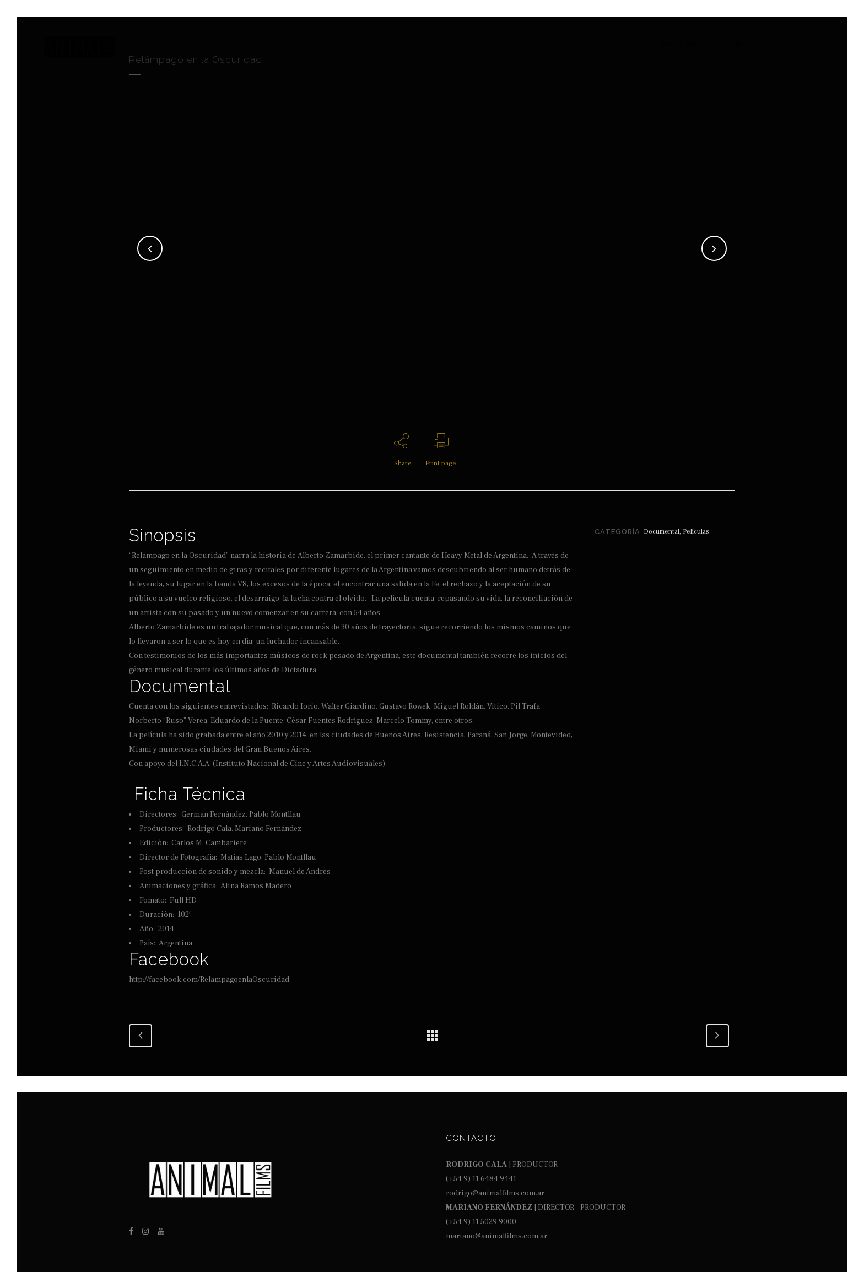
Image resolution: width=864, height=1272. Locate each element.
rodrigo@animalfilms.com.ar (495, 1193)
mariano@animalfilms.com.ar (496, 1236)
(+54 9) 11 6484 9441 (481, 1179)
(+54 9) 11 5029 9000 (481, 1222)
